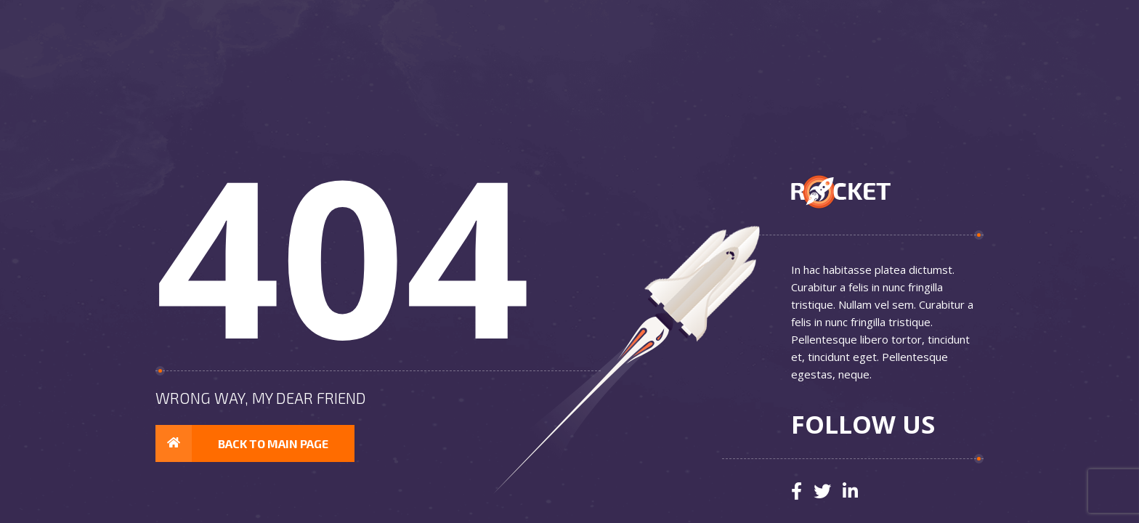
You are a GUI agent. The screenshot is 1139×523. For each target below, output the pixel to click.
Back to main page (241, 444)
